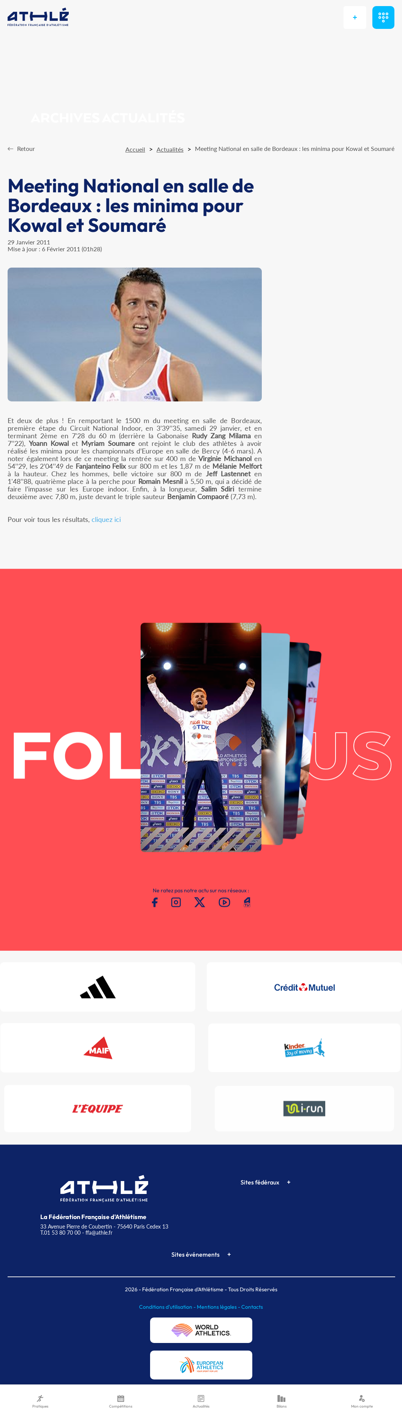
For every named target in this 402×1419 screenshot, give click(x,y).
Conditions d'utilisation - (168, 1306)
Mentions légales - (219, 1306)
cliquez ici (106, 519)
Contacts (252, 1306)
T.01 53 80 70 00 (60, 1232)
